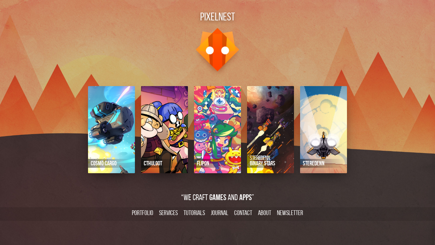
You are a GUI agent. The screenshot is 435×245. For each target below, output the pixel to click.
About (264, 212)
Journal (219, 212)
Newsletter (290, 212)
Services (168, 212)
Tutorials (194, 212)
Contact (243, 212)
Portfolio (142, 212)
